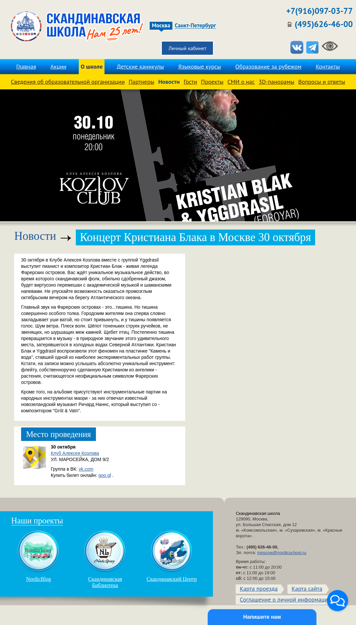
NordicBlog (38, 556)
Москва (161, 25)
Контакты (328, 66)
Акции (58, 66)
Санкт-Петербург (195, 26)
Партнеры (141, 81)
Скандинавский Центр (172, 556)
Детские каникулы (140, 66)
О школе (92, 66)
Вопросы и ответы (321, 81)
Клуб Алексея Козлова (75, 453)
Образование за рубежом (268, 66)
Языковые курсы (199, 66)
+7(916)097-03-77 (319, 11)
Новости (169, 81)
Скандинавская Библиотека (105, 559)
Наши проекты (37, 520)
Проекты (212, 81)
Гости (190, 81)
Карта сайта (306, 588)
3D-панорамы (276, 81)
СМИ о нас (241, 81)
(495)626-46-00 (324, 24)
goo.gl (105, 475)
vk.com (86, 469)
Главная (26, 66)
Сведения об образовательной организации (68, 81)
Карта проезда (259, 588)
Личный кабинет (187, 48)
